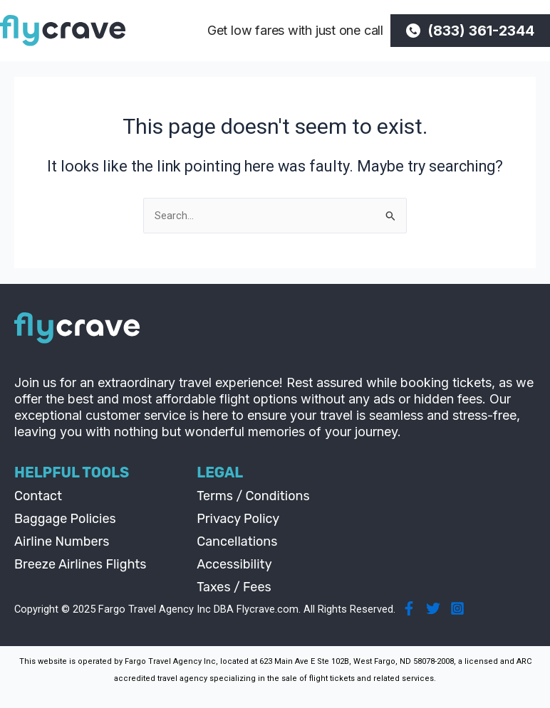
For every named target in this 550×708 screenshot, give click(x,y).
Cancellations (237, 541)
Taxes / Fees (234, 587)
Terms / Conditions (253, 496)
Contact (38, 496)
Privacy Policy (238, 519)
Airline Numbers (62, 541)
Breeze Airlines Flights (80, 564)
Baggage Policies (65, 519)
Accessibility (234, 564)
